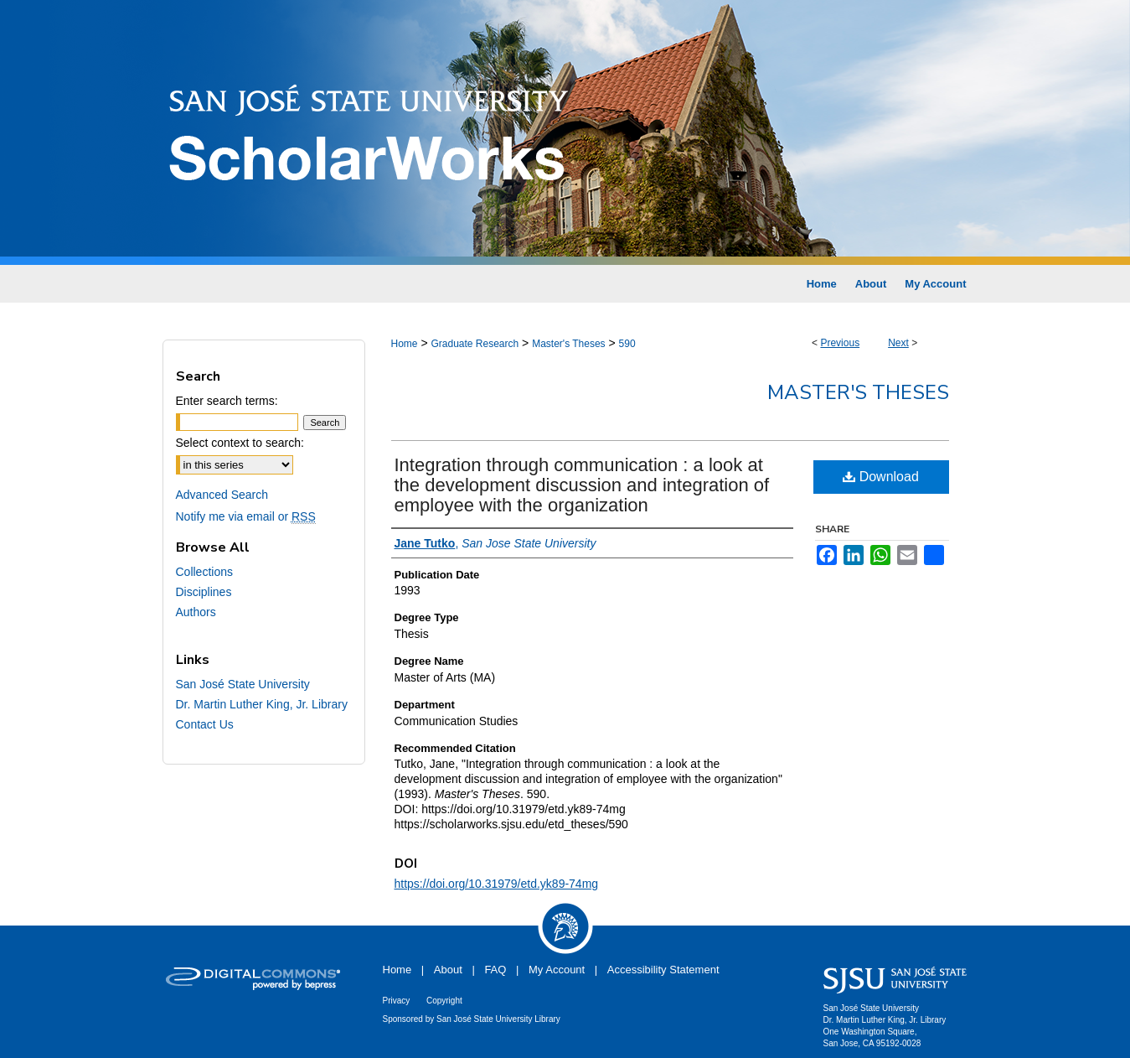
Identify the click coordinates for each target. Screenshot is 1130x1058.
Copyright (444, 1000)
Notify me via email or (246, 516)
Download (881, 476)
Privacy (396, 1000)
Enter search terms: (227, 400)
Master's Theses (568, 344)
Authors (196, 612)
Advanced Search (222, 494)
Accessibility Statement (663, 969)
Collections (204, 571)
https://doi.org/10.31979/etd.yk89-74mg (497, 883)
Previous (839, 343)
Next (898, 343)
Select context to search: (240, 442)
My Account (557, 969)
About (448, 969)
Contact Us (205, 724)
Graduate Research (475, 344)
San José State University (243, 684)
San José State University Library (498, 1019)
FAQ (495, 969)
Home (404, 344)
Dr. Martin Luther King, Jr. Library (262, 704)
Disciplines (204, 592)
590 (627, 344)
